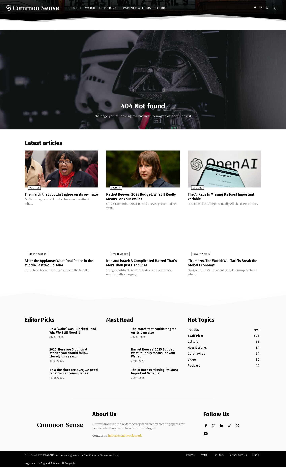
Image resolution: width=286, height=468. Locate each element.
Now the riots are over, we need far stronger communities (73, 372)
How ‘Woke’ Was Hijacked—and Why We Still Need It (72, 331)
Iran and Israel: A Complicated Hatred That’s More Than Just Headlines (140, 263)
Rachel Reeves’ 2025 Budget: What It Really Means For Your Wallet (139, 197)
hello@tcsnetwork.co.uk (125, 436)
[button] (276, 8)
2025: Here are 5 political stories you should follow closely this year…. (68, 353)
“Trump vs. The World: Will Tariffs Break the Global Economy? (223, 263)
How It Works (34, 255)
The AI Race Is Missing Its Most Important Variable (215, 197)
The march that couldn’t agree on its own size (58, 197)
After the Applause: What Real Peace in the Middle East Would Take (60, 263)
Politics (31, 189)
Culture (112, 189)
